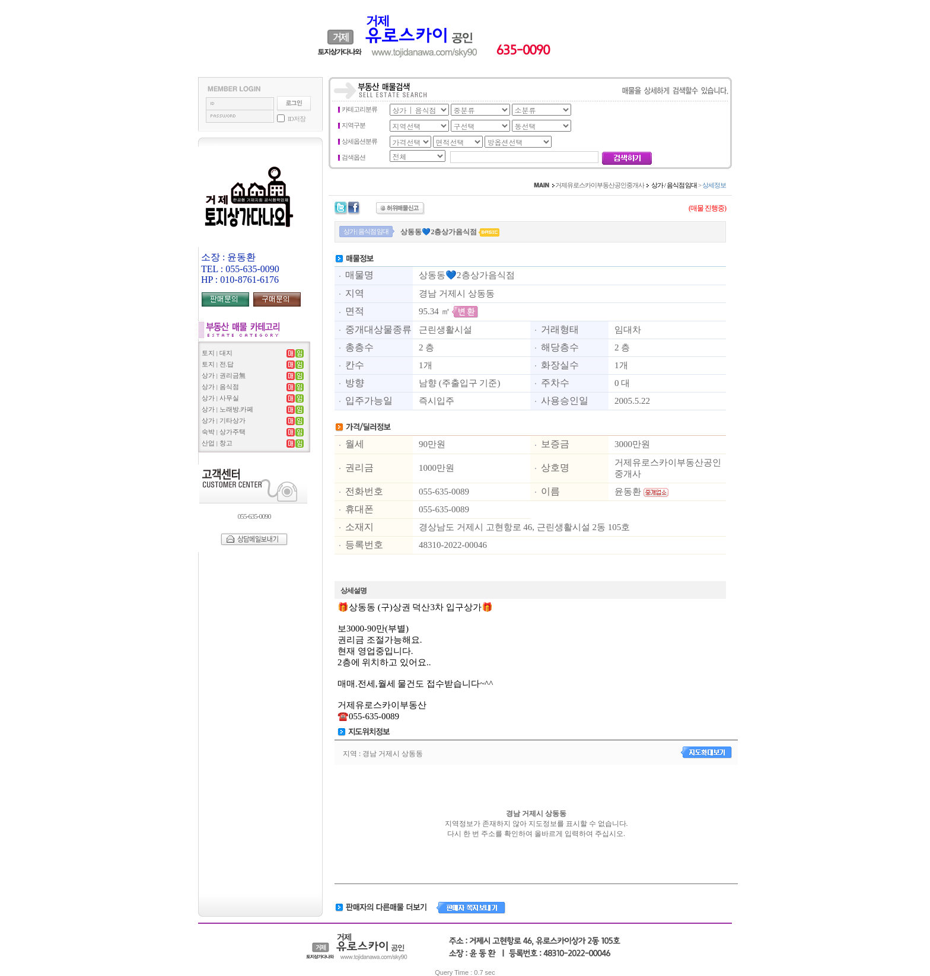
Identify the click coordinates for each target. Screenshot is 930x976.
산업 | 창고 (217, 442)
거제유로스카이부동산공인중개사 (599, 185)
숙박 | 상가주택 (224, 431)
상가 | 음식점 (220, 386)
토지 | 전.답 (218, 364)
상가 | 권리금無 (224, 375)
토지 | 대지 (217, 352)
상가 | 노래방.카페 (227, 409)
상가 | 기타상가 (224, 420)
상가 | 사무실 (220, 397)
